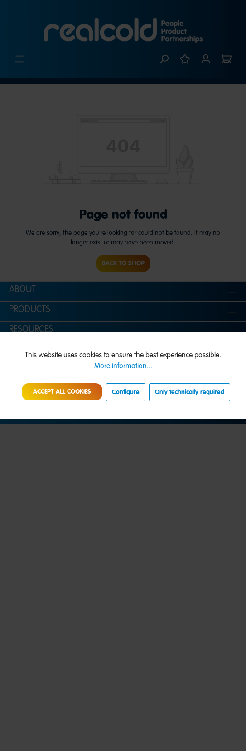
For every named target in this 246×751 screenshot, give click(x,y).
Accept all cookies (62, 392)
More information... (123, 366)
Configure (126, 392)
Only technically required (189, 392)
